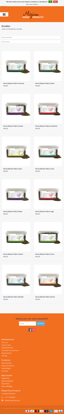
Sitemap (4, 356)
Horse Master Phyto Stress (13, 126)
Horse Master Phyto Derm (44, 83)
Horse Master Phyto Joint (12, 169)
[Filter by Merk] (32, 41)
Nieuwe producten (8, 366)
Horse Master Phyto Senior (13, 254)
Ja (50, 2)
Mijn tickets (5, 384)
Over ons (5, 342)
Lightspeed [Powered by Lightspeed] (38, 408)
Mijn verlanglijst (7, 386)
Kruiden (19, 29)
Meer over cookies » (32, 4)
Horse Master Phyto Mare (12, 211)
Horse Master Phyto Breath (13, 297)
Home (3, 29)
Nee (55, 2)
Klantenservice (7, 353)
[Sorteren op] (32, 37)
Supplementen (11, 29)
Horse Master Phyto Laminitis (46, 126)
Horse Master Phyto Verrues (13, 83)
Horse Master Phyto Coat (44, 169)
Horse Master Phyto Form (44, 254)
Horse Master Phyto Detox (45, 297)
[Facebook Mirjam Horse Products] (30, 330)
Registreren (5, 378)
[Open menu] (4, 14)
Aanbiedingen (6, 368)
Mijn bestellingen (7, 381)
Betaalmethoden (7, 348)
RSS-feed (5, 371)
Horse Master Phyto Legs (44, 211)
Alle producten (6, 363)
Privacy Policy (6, 345)
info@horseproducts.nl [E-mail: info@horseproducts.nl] (12, 400)
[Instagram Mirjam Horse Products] (34, 330)
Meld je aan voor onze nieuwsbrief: (32, 319)
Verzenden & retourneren (10, 350)
